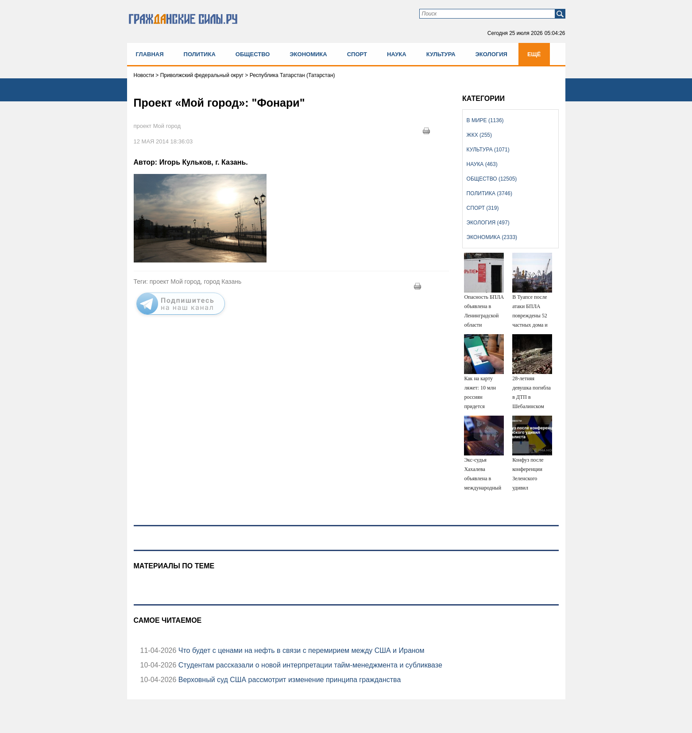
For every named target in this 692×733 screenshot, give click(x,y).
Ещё (534, 54)
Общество (253, 54)
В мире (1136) (485, 120)
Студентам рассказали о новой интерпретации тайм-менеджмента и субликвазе (309, 665)
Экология (491, 54)
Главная (150, 54)
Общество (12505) (492, 179)
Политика (200, 54)
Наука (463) (482, 164)
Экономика (308, 54)
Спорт (357, 54)
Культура (441, 54)
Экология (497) (488, 223)
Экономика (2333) (492, 237)
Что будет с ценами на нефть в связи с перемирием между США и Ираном (300, 650)
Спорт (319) (483, 208)
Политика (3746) (489, 193)
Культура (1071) (488, 150)
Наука (396, 54)
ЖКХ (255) (479, 135)
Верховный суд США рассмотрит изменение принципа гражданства (288, 679)
